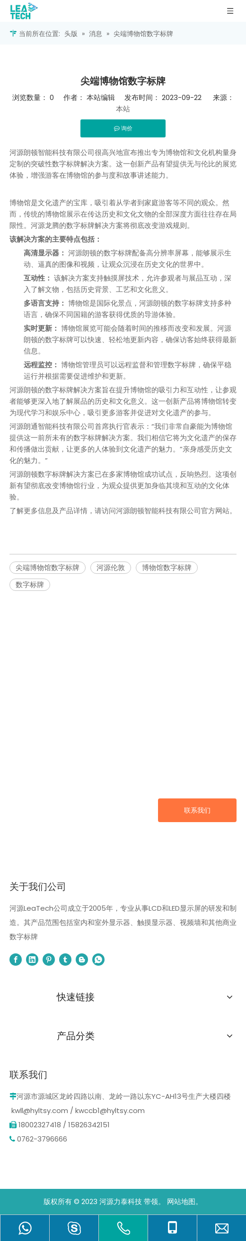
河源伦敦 (111, 567)
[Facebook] (15, 959)
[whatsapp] (98, 959)
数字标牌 (30, 584)
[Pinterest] (49, 959)
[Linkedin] (32, 959)
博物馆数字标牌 (167, 567)
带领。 (154, 1201)
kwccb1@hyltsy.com (110, 1110)
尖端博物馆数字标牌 (47, 567)
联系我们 (197, 810)
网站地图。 (184, 1201)
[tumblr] (65, 959)
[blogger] (82, 959)
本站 (123, 109)
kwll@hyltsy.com (39, 1110)
